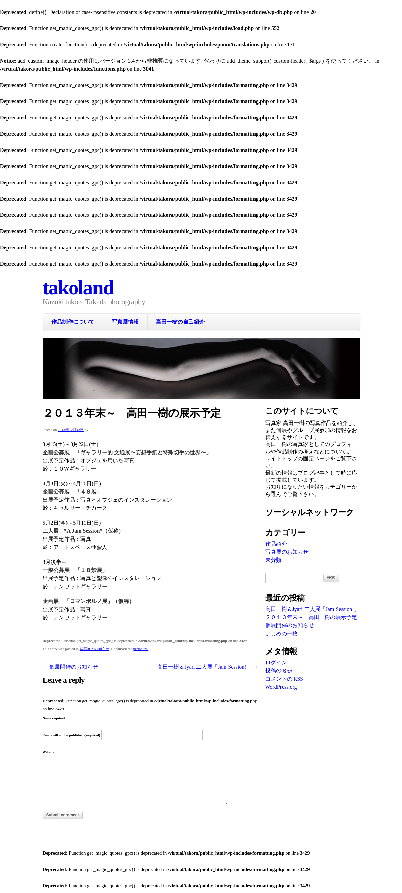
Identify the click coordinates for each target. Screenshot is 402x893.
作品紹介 (276, 544)
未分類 (273, 560)
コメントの (284, 679)
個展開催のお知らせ (70, 667)
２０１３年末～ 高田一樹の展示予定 (311, 617)
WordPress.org (281, 687)
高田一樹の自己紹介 (180, 322)
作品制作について (73, 322)
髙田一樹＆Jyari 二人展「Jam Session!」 (207, 667)
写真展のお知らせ (94, 649)
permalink (141, 649)
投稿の (278, 670)
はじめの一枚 (281, 633)
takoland (78, 287)
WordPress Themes (347, 843)
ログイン (276, 662)
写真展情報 (125, 322)
